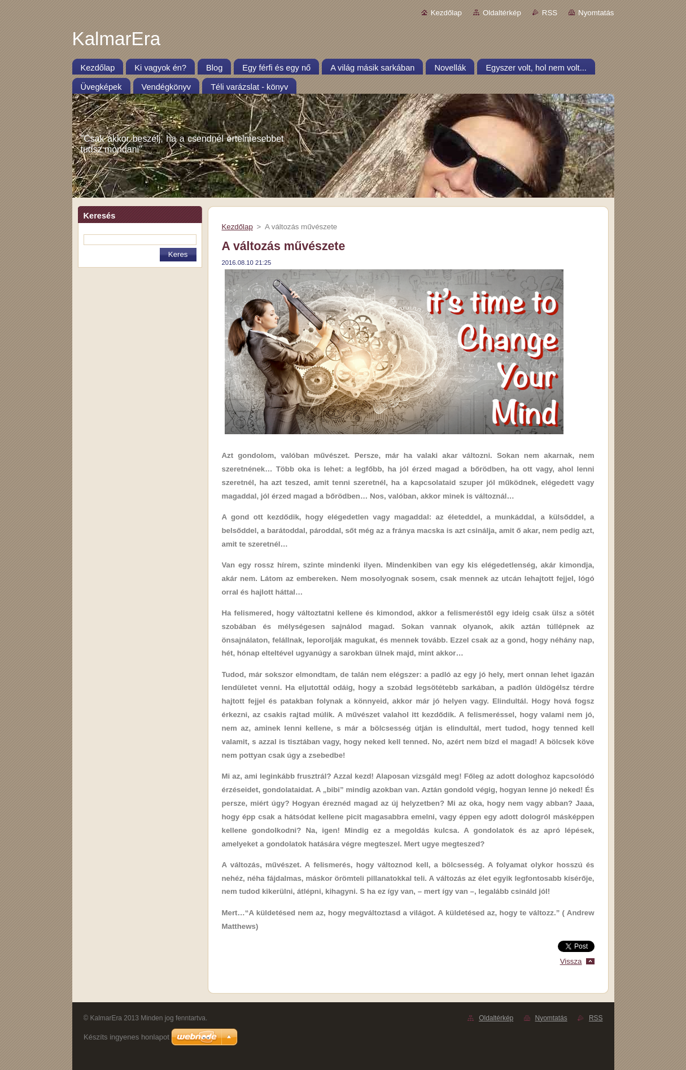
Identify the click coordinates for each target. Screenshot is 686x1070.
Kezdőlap (446, 12)
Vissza (571, 961)
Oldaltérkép (502, 12)
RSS (549, 12)
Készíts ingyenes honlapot (126, 1037)
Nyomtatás (596, 12)
